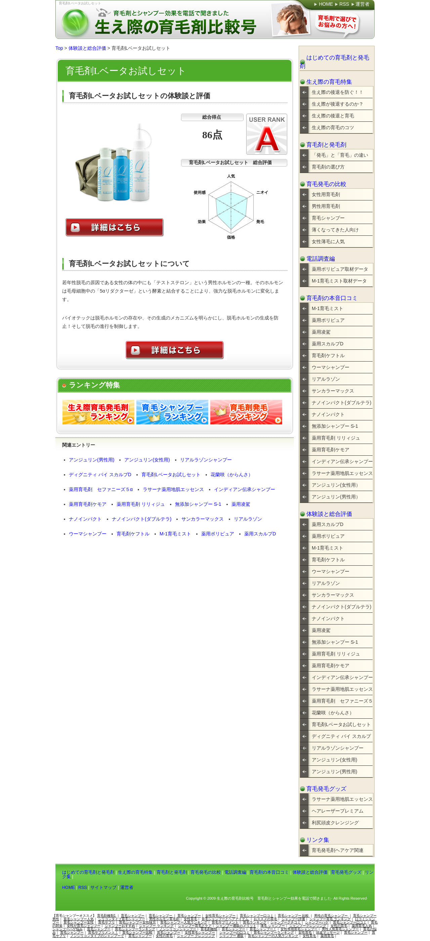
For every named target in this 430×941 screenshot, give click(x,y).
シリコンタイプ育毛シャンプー (121, 919)
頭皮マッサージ (328, 932)
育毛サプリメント (225, 922)
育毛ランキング (254, 922)
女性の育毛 (339, 926)
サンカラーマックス (202, 519)
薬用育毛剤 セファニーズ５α (101, 489)
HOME (68, 887)
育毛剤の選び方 (328, 167)
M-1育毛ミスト (175, 533)
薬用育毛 (327, 936)
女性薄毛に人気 (328, 241)
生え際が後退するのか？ (337, 104)
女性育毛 (190, 919)
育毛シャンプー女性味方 (137, 922)
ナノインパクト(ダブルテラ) (141, 519)
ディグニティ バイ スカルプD (100, 474)
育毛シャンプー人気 (78, 919)
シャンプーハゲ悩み (67, 929)
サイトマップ (103, 887)
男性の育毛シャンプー (331, 915)
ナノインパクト (85, 519)
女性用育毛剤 (326, 194)
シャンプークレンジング (307, 926)
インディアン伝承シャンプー (244, 489)
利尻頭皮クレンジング (335, 822)
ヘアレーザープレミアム (337, 811)
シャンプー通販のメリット (236, 926)
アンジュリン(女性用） (336, 485)
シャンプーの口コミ (234, 932)
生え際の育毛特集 (329, 82)
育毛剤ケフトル (133, 533)
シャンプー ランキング (156, 926)
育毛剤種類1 (107, 915)
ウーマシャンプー (87, 533)
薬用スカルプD (260, 533)
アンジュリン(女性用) (147, 459)
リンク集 (317, 840)
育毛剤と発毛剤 (326, 145)
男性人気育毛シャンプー (340, 929)
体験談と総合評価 (87, 48)
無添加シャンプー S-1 (198, 504)
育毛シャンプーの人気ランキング (273, 936)
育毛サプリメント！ (103, 932)
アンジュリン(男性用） (336, 496)
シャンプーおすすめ (120, 926)
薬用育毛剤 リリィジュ (141, 504)
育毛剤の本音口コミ (332, 298)
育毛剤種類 (209, 929)
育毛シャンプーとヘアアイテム (226, 919)
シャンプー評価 (293, 919)
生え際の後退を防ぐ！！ (337, 92)
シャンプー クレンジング (196, 936)
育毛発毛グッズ (326, 789)
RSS (82, 887)
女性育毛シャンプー (220, 915)
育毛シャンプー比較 (137, 932)
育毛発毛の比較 (326, 184)
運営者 (126, 887)
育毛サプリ (106, 922)
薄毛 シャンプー (272, 926)
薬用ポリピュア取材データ (340, 269)
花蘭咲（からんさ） (232, 474)
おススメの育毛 (265, 919)
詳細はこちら (114, 227)
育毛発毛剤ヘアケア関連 (337, 850)
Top (59, 48)
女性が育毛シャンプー (83, 926)
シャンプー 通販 (231, 936)
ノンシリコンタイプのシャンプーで (97, 936)
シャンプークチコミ (285, 922)
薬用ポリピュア (217, 533)
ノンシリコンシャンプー (177, 929)
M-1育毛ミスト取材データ (339, 281)
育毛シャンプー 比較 (294, 915)
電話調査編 (320, 259)
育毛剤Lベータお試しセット (80, 3)
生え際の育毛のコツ (333, 127)
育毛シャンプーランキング (135, 929)
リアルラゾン (248, 519)
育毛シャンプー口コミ (256, 915)
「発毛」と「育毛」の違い (340, 155)
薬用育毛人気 (362, 926)
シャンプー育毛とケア (195, 926)
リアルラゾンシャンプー (206, 459)
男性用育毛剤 (326, 206)
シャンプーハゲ (317, 922)
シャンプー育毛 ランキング (330, 919)
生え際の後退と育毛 (333, 115)
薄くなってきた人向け (335, 229)
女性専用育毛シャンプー (299, 929)
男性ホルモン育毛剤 (164, 919)
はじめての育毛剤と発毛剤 (334, 61)
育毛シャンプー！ (263, 929)
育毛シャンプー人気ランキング (183, 922)
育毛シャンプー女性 (78, 922)
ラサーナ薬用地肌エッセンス (173, 489)
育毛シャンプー (328, 218)
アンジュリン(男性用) (91, 459)
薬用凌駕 (240, 504)
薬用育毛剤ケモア (87, 504)
